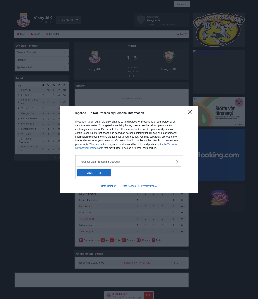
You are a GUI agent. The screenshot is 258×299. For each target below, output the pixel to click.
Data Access (129, 186)
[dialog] (129, 149)
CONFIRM (94, 172)
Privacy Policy (149, 186)
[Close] (191, 113)
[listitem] (129, 162)
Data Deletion (108, 186)
